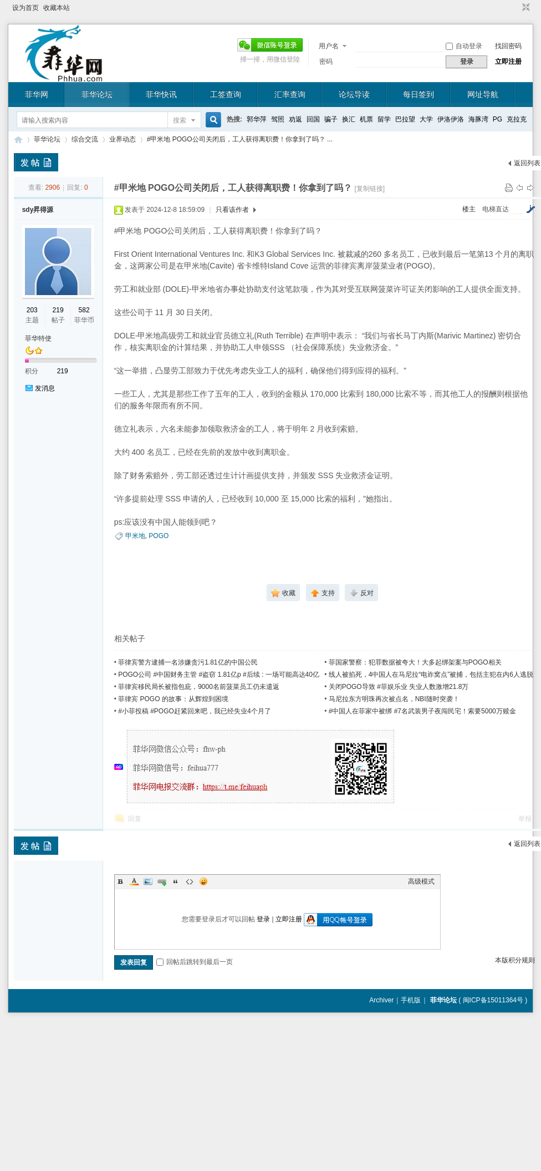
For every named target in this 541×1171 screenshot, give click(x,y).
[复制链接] (369, 188)
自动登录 (464, 46)
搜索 (179, 120)
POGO (159, 536)
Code (189, 881)
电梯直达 (495, 209)
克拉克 (517, 119)
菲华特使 (38, 338)
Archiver (381, 1000)
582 (84, 310)
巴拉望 (405, 119)
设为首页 (25, 8)
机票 (366, 119)
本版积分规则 (515, 960)
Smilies (203, 881)
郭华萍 (257, 119)
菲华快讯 (161, 94)
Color (134, 881)
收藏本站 (56, 8)
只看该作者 (232, 210)
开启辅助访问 (515, 8)
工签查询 (225, 94)
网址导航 (482, 94)
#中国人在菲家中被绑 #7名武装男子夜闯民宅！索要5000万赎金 (422, 711)
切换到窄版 (524, 8)
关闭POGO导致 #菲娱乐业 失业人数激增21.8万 (399, 687)
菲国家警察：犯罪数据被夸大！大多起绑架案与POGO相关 (415, 662)
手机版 (411, 1000)
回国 (313, 119)
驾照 (277, 119)
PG (497, 119)
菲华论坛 (97, 94)
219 (58, 310)
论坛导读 (354, 94)
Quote (175, 881)
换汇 (348, 119)
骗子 (331, 119)
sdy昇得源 (38, 210)
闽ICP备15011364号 (493, 1000)
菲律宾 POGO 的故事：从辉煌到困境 (173, 699)
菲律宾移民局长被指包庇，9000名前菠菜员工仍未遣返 (198, 687)
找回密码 (508, 46)
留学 (384, 119)
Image (148, 881)
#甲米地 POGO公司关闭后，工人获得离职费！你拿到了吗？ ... (240, 139)
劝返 (295, 119)
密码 (326, 61)
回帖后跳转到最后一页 (194, 962)
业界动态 (122, 139)
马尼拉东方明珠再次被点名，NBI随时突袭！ (394, 699)
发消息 (45, 388)
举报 (525, 819)
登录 (263, 919)
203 (32, 310)
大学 (426, 119)
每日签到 (418, 94)
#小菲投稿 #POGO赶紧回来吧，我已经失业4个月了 (194, 711)
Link (161, 881)
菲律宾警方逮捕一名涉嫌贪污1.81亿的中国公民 (187, 662)
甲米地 (135, 536)
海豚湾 (478, 119)
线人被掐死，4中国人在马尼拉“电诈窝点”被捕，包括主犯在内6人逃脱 (431, 674)
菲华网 (36, 94)
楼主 (469, 209)
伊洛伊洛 (450, 119)
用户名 (329, 46)
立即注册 (508, 61)
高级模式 (421, 881)
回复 (134, 819)
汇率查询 (289, 94)
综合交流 (85, 139)
